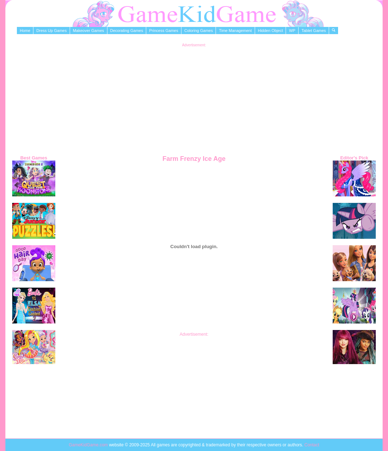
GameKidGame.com (89, 444)
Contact (311, 444)
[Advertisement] (194, 97)
